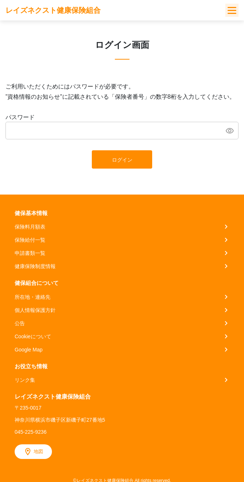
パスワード (20, 117)
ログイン (122, 160)
